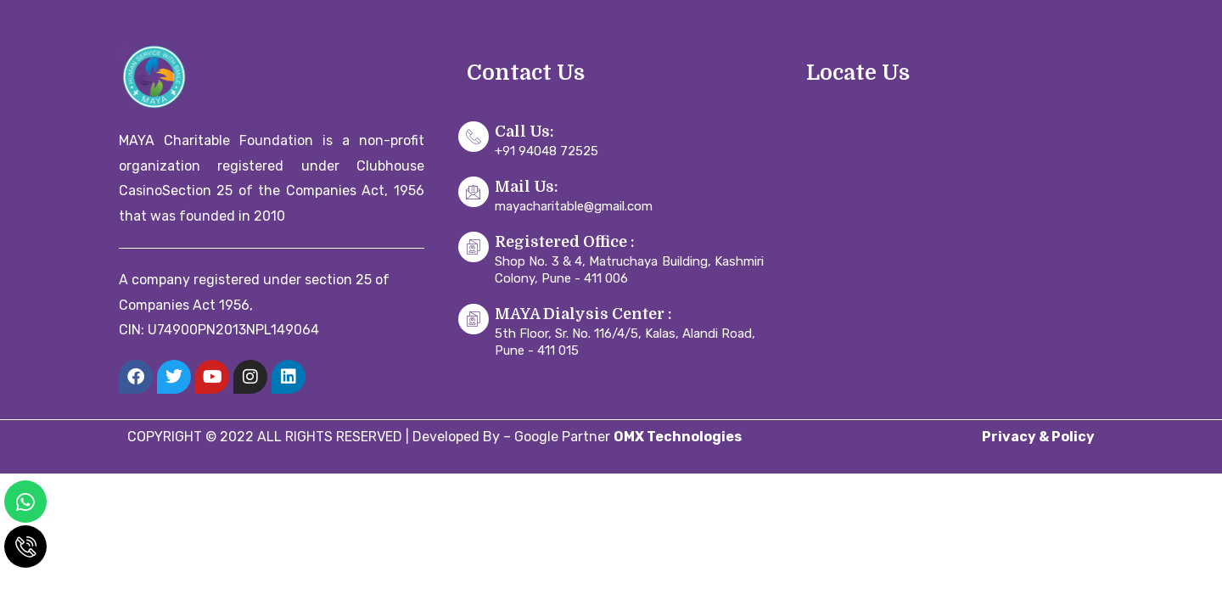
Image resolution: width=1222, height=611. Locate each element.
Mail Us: (526, 186)
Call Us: (524, 131)
